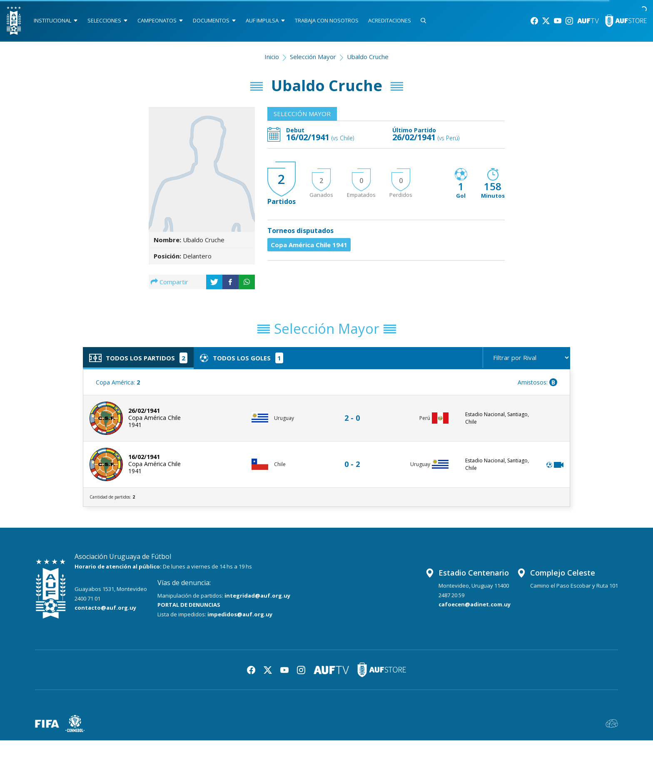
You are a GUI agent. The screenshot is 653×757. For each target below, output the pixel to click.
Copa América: (118, 382)
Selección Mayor (313, 56)
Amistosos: (537, 382)
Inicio (271, 56)
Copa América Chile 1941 (309, 245)
